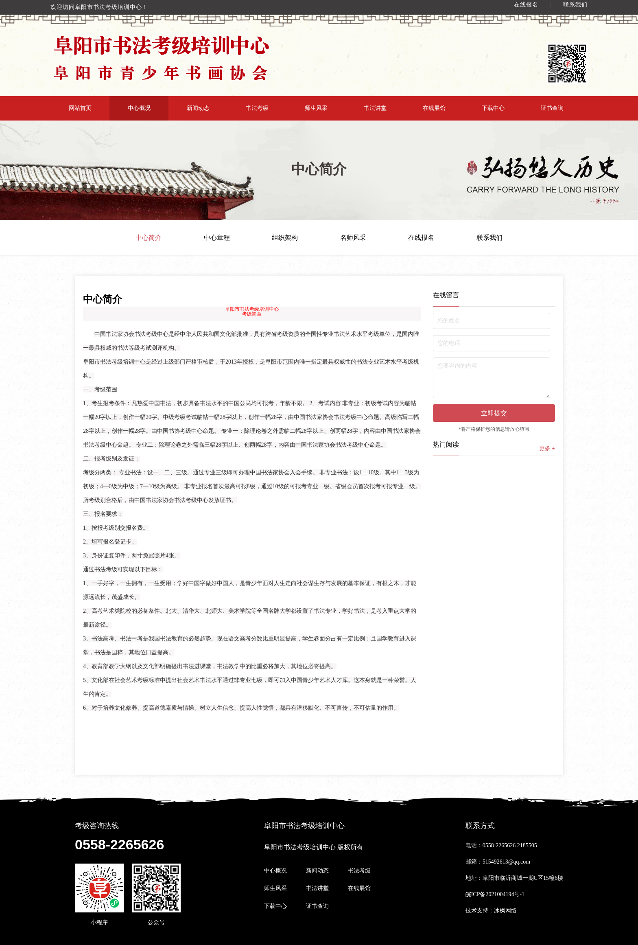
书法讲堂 (375, 108)
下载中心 (493, 108)
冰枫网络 (505, 911)
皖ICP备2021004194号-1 (494, 894)
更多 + (547, 448)
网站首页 (80, 108)
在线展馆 (434, 108)
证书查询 (552, 108)
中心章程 (217, 238)
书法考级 (257, 108)
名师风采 (353, 238)
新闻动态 (198, 108)
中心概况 (139, 108)
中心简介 (148, 238)
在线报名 (526, 5)
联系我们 (575, 5)
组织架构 (285, 238)
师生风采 (316, 108)
